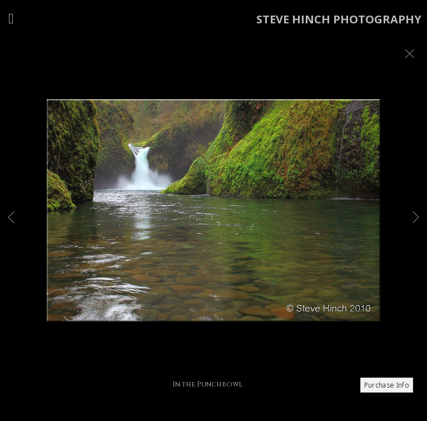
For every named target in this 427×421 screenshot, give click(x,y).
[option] (213, 224)
